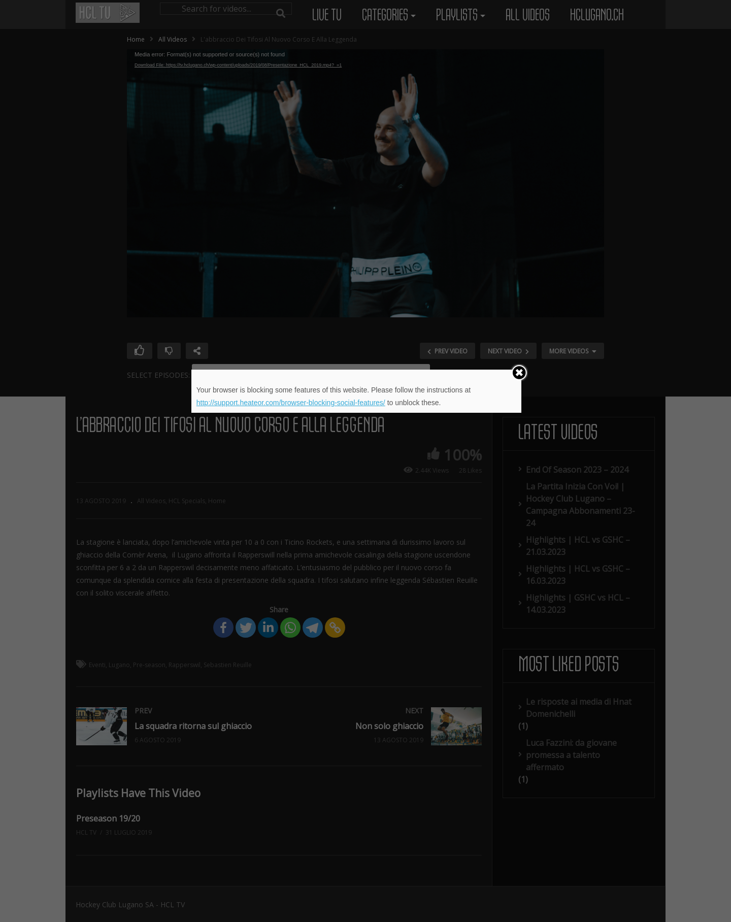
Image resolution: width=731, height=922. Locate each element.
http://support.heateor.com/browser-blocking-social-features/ (290, 403)
